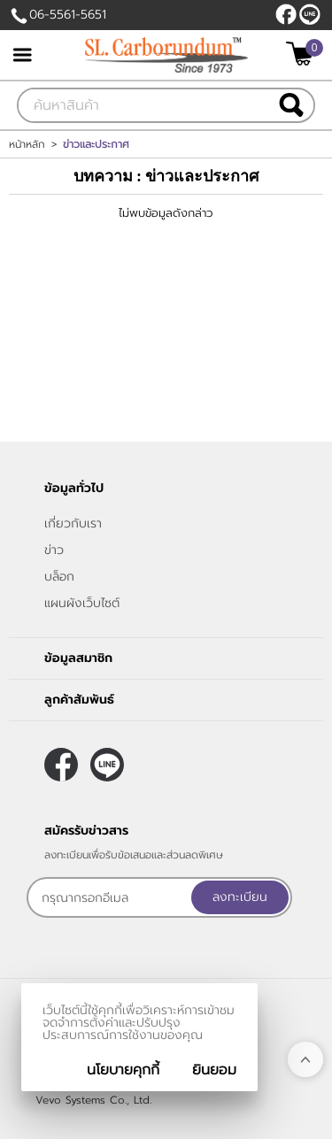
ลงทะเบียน (239, 897)
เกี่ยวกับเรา (73, 523)
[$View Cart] (302, 53)
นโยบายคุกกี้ (123, 1070)
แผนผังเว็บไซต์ (82, 603)
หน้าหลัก (27, 144)
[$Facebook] (286, 14)
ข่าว (54, 550)
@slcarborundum (309, 14)
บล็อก (59, 576)
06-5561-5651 (67, 14)
